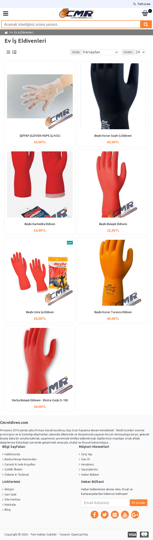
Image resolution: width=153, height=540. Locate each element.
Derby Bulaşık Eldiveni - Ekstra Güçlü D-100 (40, 400)
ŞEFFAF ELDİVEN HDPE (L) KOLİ (40, 135)
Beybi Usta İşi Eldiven (40, 312)
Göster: (128, 52)
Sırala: (76, 52)
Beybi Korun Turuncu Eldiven (113, 312)
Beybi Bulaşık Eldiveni (113, 223)
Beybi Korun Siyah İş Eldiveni (113, 135)
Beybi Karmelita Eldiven (40, 223)
